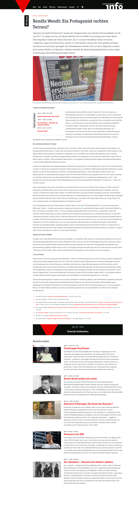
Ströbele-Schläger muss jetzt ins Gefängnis (58, 318)
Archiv (45, 7)
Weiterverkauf (62, 7)
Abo (39, 7)
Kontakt (71, 7)
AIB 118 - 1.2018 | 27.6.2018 (40, 16)
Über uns (52, 7)
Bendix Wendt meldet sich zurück (58, 315)
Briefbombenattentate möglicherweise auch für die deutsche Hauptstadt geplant (95, 304)
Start (34, 7)
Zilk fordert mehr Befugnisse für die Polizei (90, 312)
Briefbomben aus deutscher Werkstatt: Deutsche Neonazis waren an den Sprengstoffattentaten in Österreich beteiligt (79, 307)
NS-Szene (26, 21)
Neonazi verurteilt (43, 312)
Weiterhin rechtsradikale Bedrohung (57, 296)
